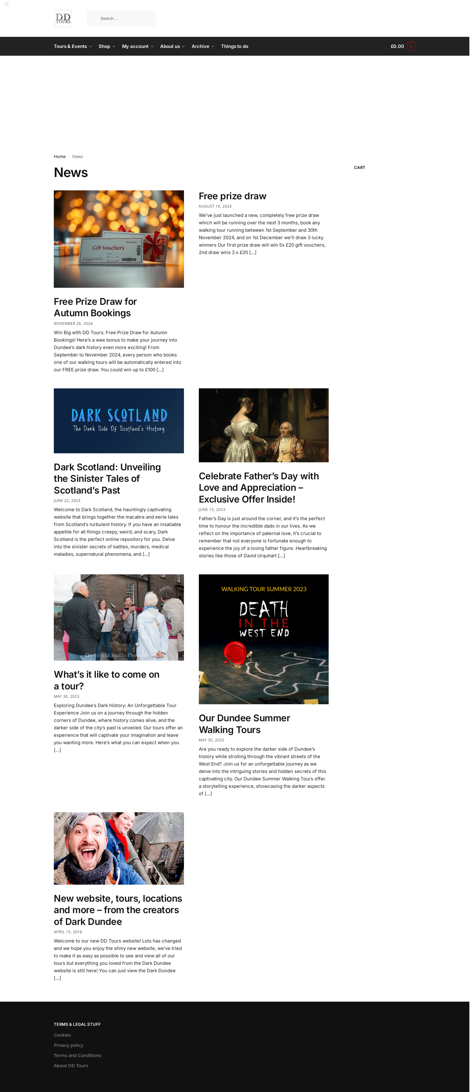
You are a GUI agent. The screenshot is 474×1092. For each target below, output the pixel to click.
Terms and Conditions (77, 1055)
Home (60, 156)
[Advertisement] (235, 102)
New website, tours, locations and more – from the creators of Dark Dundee (118, 910)
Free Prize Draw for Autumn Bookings (95, 307)
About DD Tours (71, 1065)
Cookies (62, 1035)
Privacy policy (68, 1045)
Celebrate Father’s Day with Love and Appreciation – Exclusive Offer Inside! (259, 487)
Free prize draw (233, 195)
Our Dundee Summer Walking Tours (244, 723)
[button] (403, 46)
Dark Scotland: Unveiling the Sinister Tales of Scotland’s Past (107, 478)
